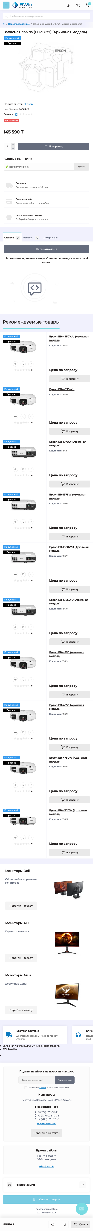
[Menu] (6, 5)
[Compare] (30, 364)
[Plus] (13, 145)
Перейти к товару (21, 905)
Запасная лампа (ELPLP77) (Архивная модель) (31, 1045)
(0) (16, 114)
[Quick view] (15, 364)
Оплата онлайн (24, 199)
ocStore (53, 1209)
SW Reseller (10, 1049)
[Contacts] (78, 5)
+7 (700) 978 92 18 (48, 1119)
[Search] (6, 16)
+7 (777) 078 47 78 (48, 1115)
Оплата (43, 1088)
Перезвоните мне (46, 1123)
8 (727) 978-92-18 (48, 1112)
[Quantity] (7, 146)
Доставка (21, 183)
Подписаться (65, 1080)
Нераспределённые (19, 24)
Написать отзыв (46, 249)
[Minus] (13, 149)
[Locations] (68, 5)
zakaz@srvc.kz (46, 1166)
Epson (29, 104)
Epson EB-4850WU (62, 389)
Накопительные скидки (29, 215)
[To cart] (70, 378)
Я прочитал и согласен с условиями (49, 1087)
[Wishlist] (23, 364)
